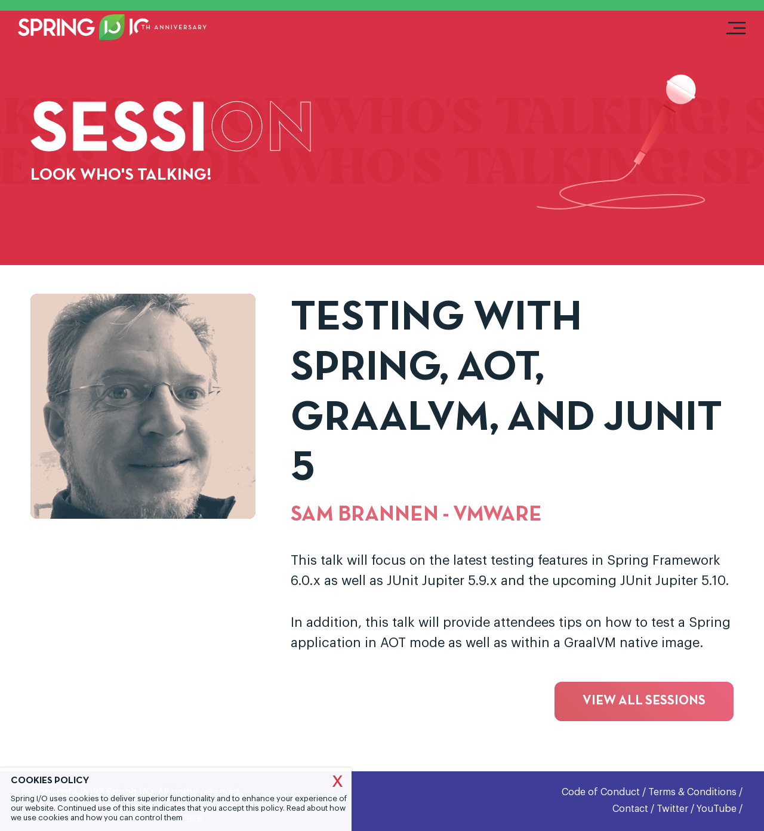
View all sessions (644, 701)
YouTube (717, 809)
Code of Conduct (601, 792)
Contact (630, 809)
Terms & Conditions (692, 792)
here (193, 817)
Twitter (672, 809)
